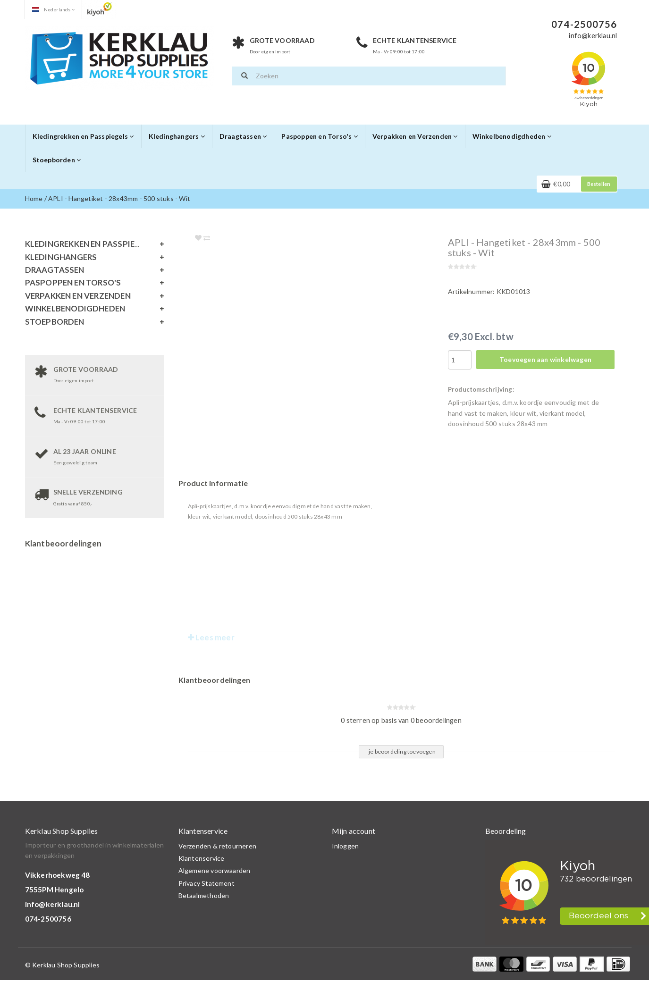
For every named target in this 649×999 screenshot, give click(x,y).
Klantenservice (201, 858)
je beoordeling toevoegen (402, 751)
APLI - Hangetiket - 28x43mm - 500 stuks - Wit (119, 198)
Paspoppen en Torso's (319, 136)
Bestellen (599, 184)
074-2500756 (48, 919)
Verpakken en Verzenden (415, 136)
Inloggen (345, 846)
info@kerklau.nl (52, 904)
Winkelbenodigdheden (511, 136)
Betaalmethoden (203, 895)
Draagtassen (243, 136)
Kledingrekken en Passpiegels (83, 136)
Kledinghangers (177, 136)
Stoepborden (57, 160)
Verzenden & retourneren (217, 846)
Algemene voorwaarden (214, 870)
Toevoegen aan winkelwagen (545, 359)
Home (34, 198)
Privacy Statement (206, 883)
